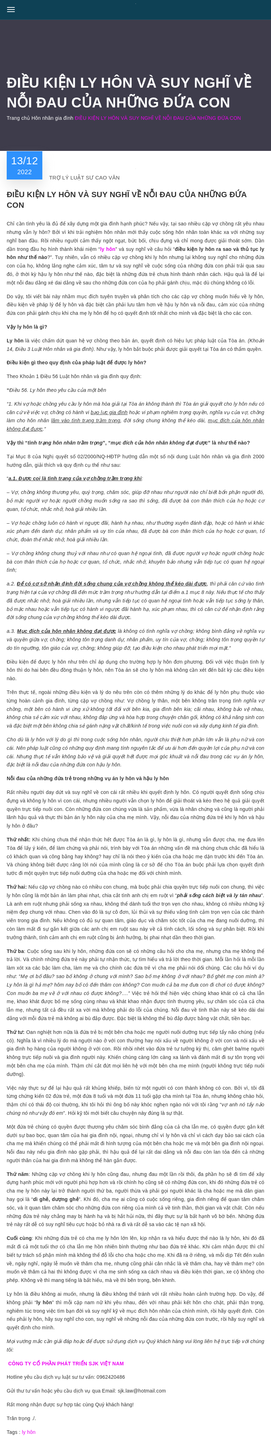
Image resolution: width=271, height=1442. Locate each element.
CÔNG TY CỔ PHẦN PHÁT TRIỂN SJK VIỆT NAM (66, 1363)
